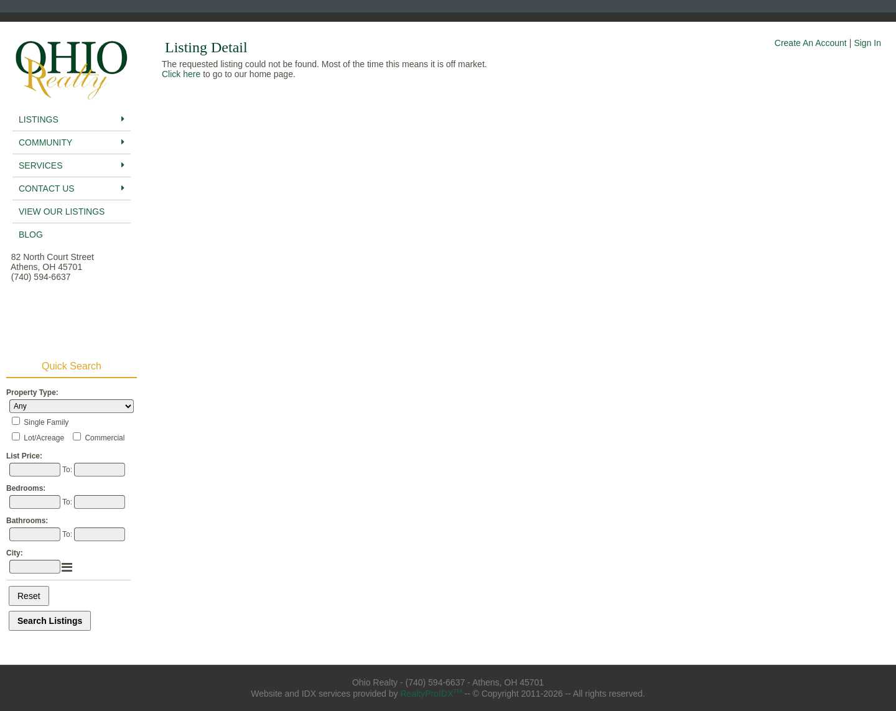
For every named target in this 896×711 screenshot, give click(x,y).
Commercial (104, 438)
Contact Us (71, 188)
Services (71, 165)
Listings (71, 119)
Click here (181, 74)
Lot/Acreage (44, 438)
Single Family (46, 422)
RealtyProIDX (431, 694)
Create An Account (811, 43)
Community (71, 142)
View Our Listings (62, 211)
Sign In (867, 43)
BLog (31, 234)
